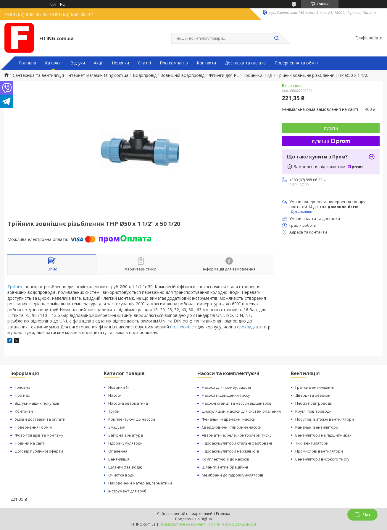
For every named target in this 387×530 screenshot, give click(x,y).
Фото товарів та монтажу (39, 435)
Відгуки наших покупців (37, 403)
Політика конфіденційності (232, 524)
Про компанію (174, 63)
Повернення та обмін (296, 63)
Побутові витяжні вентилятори (324, 419)
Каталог (53, 63)
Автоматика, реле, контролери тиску (237, 435)
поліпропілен (183, 327)
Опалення (117, 451)
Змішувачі (118, 427)
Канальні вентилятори (316, 427)
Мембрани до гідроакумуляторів (232, 475)
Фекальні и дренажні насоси (228, 419)
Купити (331, 128)
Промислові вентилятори (319, 451)
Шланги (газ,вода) (125, 467)
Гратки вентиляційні (314, 387)
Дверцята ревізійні (313, 395)
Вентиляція (118, 459)
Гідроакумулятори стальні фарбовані (237, 443)
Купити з (331, 141)
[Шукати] (276, 38)
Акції (98, 63)
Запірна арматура (125, 435)
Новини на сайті (30, 443)
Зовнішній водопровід (182, 75)
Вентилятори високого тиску (322, 459)
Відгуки (77, 63)
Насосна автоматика (128, 403)
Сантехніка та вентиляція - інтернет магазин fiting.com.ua (70, 75)
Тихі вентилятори (311, 443)
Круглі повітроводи (313, 411)
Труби (114, 411)
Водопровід (145, 75)
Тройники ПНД (257, 75)
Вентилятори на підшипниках (323, 435)
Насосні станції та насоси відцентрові (237, 403)
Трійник (14, 286)
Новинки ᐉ (118, 387)
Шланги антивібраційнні (225, 467)
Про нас (22, 395)
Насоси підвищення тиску (226, 395)
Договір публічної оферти (39, 451)
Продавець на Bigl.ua (193, 518)
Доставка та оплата (245, 63)
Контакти (206, 63)
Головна (27, 63)
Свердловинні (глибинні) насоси (232, 427)
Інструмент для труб (127, 491)
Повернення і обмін (33, 427)
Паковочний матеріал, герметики (140, 483)
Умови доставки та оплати (40, 419)
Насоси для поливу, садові (226, 387)
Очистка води (121, 475)
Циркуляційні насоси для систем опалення (241, 411)
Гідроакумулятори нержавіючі (230, 451)
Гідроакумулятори (125, 443)
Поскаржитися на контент (182, 524)
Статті (144, 63)
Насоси (115, 395)
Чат (362, 514)
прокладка (247, 327)
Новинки (120, 63)
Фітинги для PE (224, 75)
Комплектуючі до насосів (132, 419)
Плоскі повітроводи (313, 403)
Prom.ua (223, 513)
